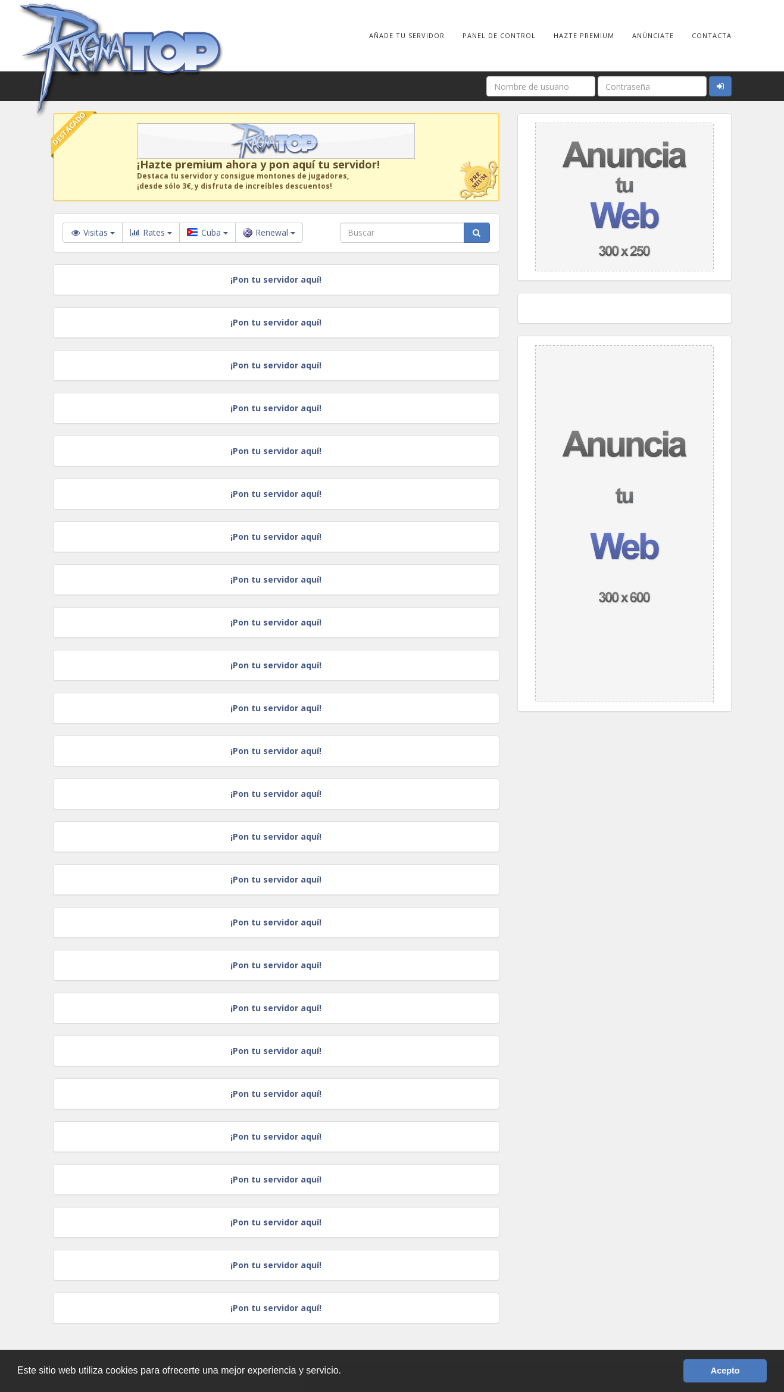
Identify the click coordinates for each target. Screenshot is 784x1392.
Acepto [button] (725, 1370)
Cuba (207, 232)
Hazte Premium (584, 35)
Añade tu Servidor (407, 35)
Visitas (92, 232)
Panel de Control (499, 35)
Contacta (712, 35)
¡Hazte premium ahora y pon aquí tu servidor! (258, 164)
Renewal (269, 232)
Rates (151, 233)
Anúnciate (653, 35)
